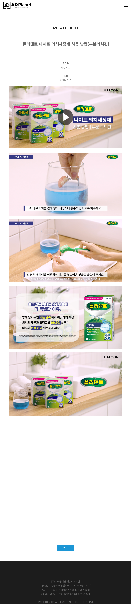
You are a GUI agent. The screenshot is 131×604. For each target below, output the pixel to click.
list (65, 548)
